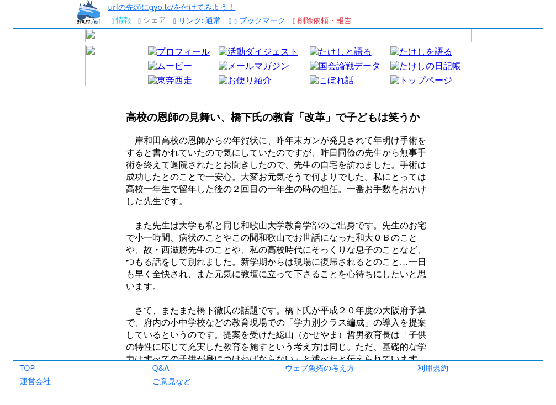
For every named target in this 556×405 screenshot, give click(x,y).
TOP (27, 368)
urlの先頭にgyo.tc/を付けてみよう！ (171, 7)
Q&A (161, 368)
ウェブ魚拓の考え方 (319, 368)
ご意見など (171, 381)
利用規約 (432, 368)
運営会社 (35, 381)
